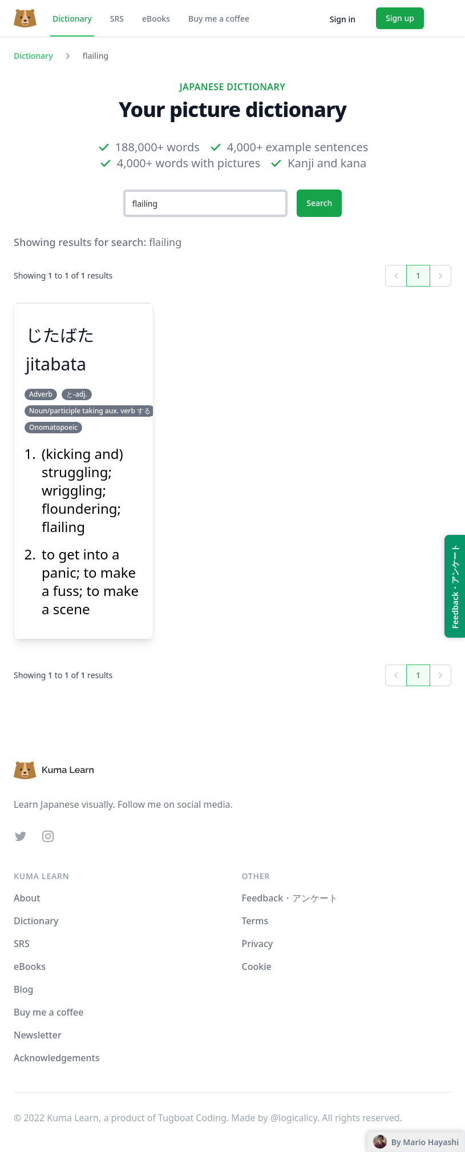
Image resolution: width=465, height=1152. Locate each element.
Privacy (257, 943)
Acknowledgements (56, 1058)
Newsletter (38, 1035)
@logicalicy (293, 1117)
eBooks (156, 18)
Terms (255, 921)
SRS (117, 18)
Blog (23, 989)
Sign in (342, 19)
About (27, 898)
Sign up (400, 18)
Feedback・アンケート (290, 898)
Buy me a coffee (218, 18)
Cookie (257, 966)
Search (319, 203)
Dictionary (72, 18)
